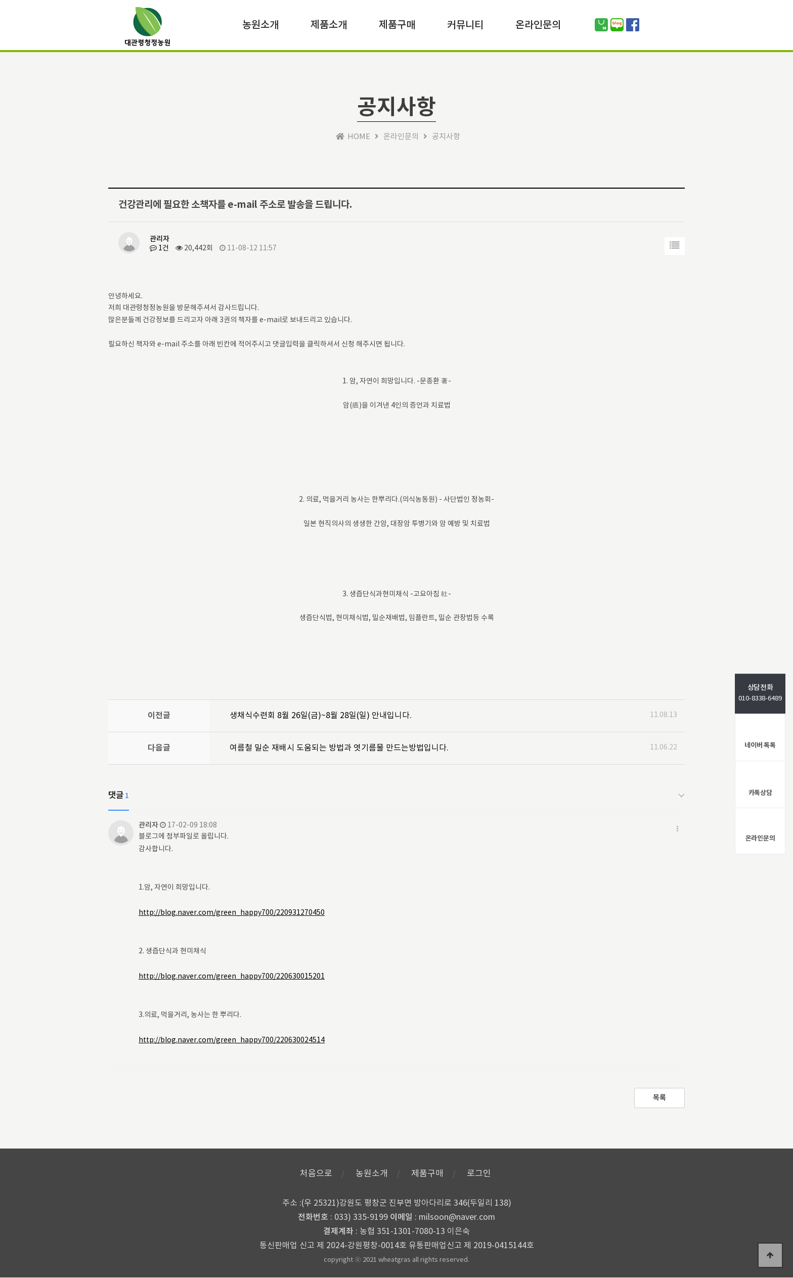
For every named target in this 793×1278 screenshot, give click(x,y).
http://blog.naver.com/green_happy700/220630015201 (232, 977)
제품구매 (397, 24)
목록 (659, 1098)
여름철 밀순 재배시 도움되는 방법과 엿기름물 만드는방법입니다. (339, 748)
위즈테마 (147, 29)
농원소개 (260, 24)
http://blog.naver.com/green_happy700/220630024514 (232, 1040)
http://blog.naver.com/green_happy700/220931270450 (232, 913)
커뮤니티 (465, 24)
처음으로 (316, 1174)
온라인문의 (538, 24)
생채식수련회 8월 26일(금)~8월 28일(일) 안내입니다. (321, 715)
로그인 (479, 1174)
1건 (159, 248)
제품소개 (329, 24)
